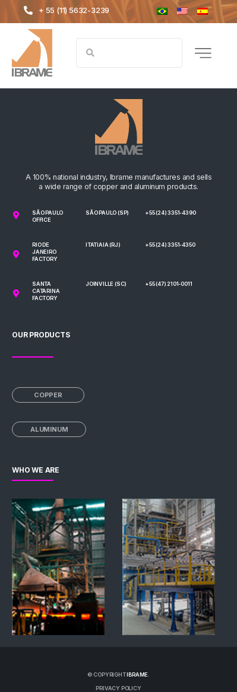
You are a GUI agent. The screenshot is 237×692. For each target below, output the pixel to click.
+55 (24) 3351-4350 (170, 244)
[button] (203, 52)
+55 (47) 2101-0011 (168, 283)
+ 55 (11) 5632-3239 (74, 10)
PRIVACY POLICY (118, 688)
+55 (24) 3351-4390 (170, 212)
